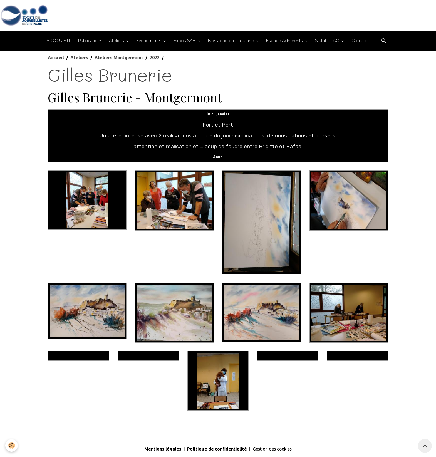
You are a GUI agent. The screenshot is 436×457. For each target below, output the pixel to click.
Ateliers (117, 41)
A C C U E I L (58, 41)
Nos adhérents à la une (231, 41)
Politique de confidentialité (216, 449)
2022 (155, 57)
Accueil (56, 57)
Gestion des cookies (272, 449)
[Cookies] (12, 445)
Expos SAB (185, 41)
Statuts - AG (327, 41)
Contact (359, 41)
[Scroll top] (425, 446)
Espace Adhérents (285, 41)
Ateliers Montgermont (119, 57)
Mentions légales (161, 449)
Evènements (149, 41)
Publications (90, 41)
